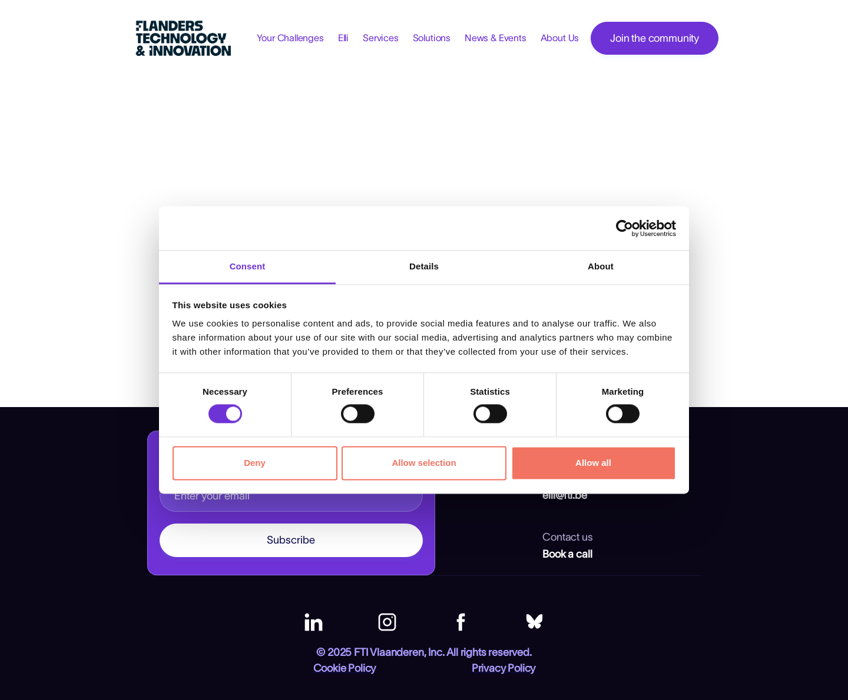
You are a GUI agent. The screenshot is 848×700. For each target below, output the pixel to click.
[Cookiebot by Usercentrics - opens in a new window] (624, 228)
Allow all (593, 463)
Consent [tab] (248, 266)
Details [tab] (424, 266)
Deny (255, 463)
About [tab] (601, 266)
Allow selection (424, 463)
